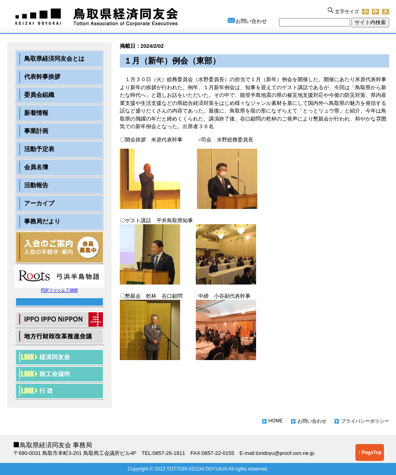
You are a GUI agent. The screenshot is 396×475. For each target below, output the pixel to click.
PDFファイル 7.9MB (59, 288)
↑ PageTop (370, 452)
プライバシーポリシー (365, 421)
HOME (276, 421)
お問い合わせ (251, 21)
